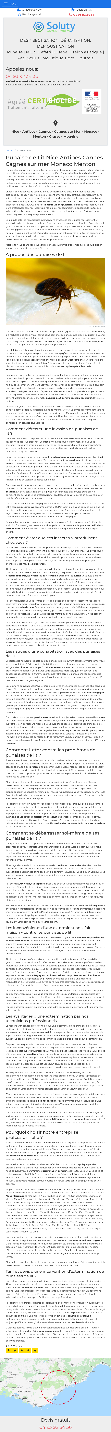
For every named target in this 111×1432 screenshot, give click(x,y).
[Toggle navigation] (10, 4)
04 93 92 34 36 (22, 76)
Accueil (10, 150)
